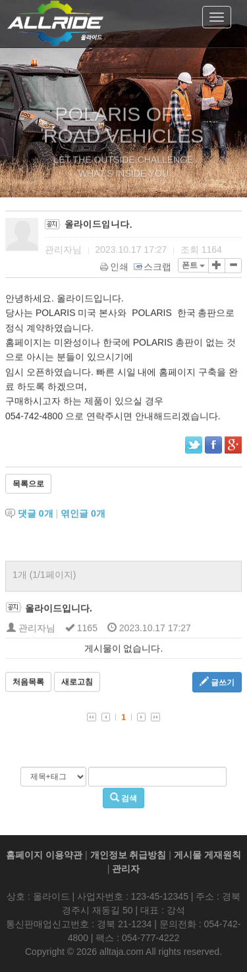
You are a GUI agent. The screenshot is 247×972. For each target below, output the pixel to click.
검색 (123, 799)
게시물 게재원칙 (207, 855)
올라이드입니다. (58, 609)
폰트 (193, 266)
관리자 (126, 868)
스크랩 (153, 268)
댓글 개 (35, 514)
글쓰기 (217, 683)
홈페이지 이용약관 (44, 855)
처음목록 (28, 683)
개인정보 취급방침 (128, 855)
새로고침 (77, 683)
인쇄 (114, 268)
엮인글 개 (83, 514)
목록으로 (28, 485)
